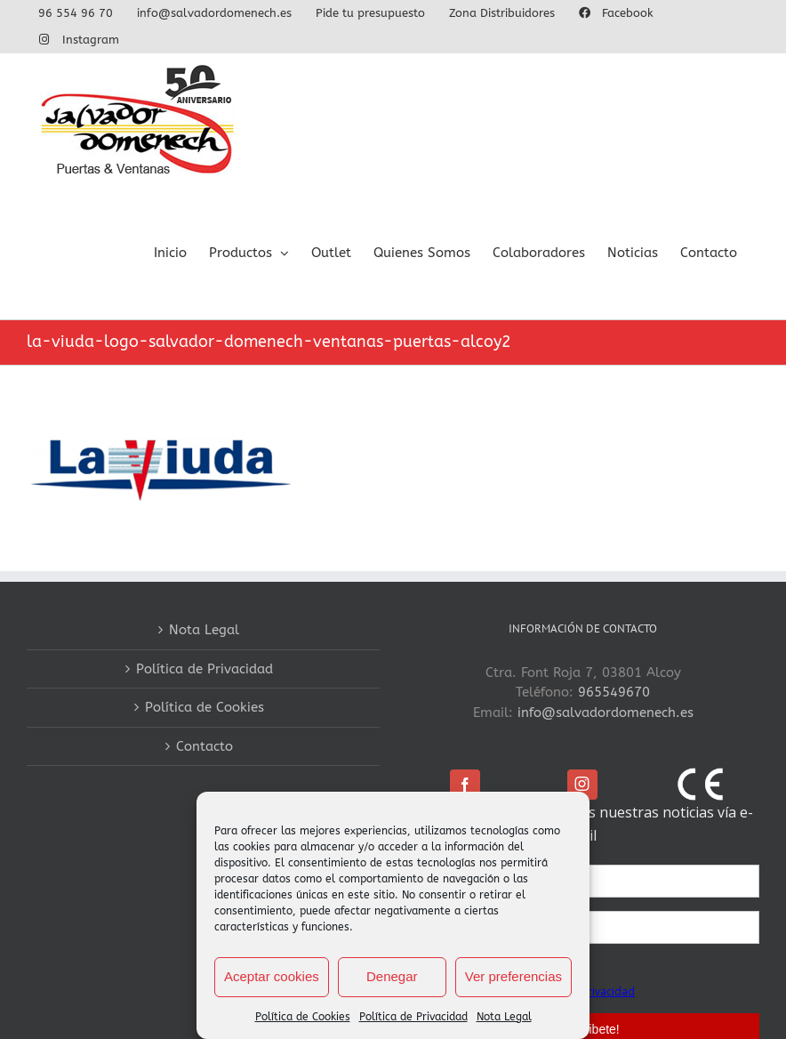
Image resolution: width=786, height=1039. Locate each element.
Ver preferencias (513, 976)
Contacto (204, 746)
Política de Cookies (302, 1017)
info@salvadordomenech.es (605, 713)
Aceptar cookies (271, 976)
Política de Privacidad (413, 1017)
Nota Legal (504, 1017)
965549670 (614, 692)
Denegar (392, 976)
